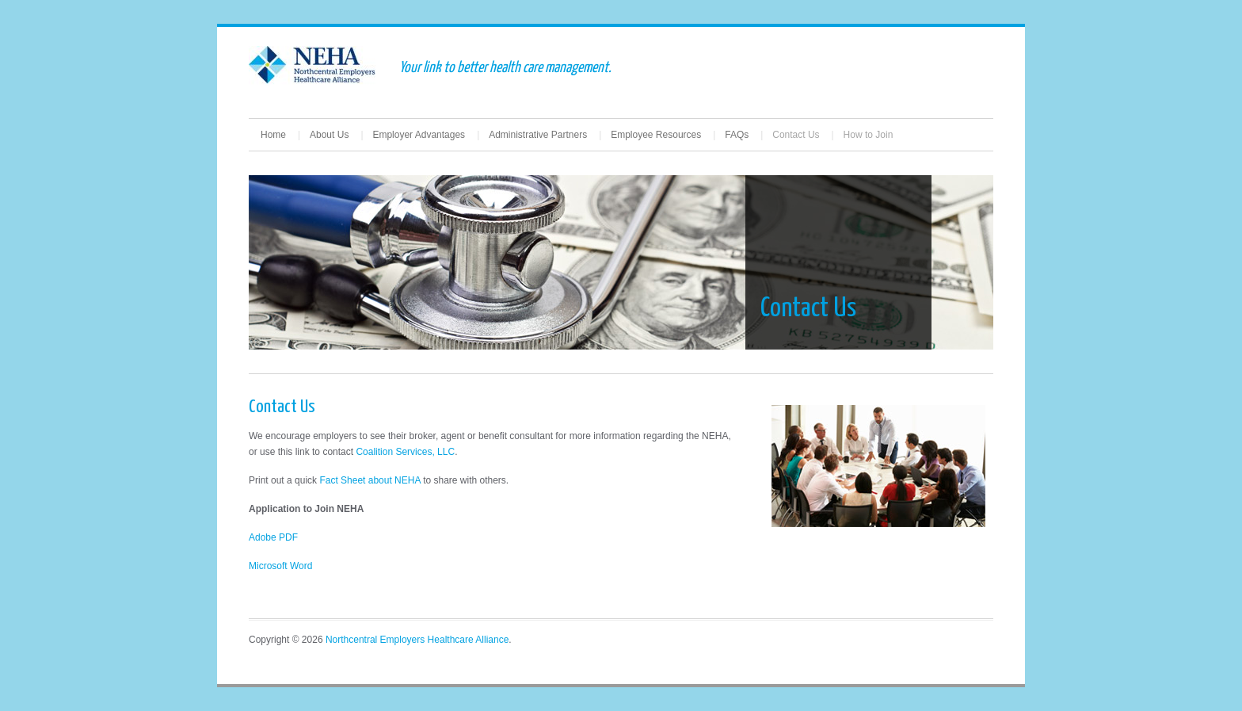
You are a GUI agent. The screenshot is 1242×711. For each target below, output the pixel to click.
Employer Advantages (418, 134)
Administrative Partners (538, 134)
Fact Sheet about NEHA (369, 480)
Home (273, 134)
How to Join (868, 134)
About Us (329, 134)
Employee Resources (656, 134)
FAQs (737, 134)
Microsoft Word (280, 565)
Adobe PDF (273, 537)
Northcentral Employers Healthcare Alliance (417, 639)
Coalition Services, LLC (405, 451)
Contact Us (795, 134)
